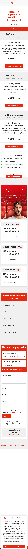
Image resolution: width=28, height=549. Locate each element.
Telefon (4, 388)
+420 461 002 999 (14, 434)
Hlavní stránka (4, 445)
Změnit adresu (14, 24)
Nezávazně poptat (14, 106)
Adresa (4, 382)
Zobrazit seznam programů (10, 237)
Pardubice (23, 445)
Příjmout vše (19, 546)
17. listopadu (6, 447)
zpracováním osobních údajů (14, 412)
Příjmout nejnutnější (8, 546)
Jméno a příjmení (6, 375)
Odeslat (7, 416)
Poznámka (5, 401)
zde (23, 541)
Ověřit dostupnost (14, 445)
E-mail (4, 395)
